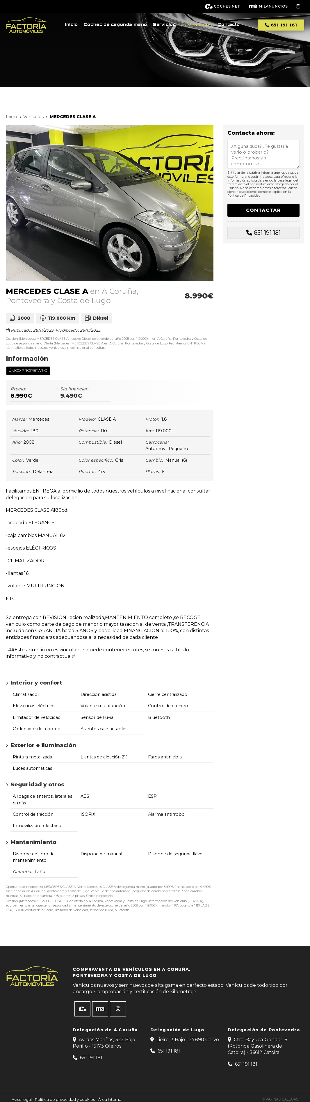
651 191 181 (267, 232)
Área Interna (109, 1099)
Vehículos (200, 25)
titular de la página (245, 172)
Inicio (71, 25)
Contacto (229, 25)
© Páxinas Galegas (280, 1099)
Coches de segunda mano (115, 25)
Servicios (164, 25)
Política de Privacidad (244, 195)
